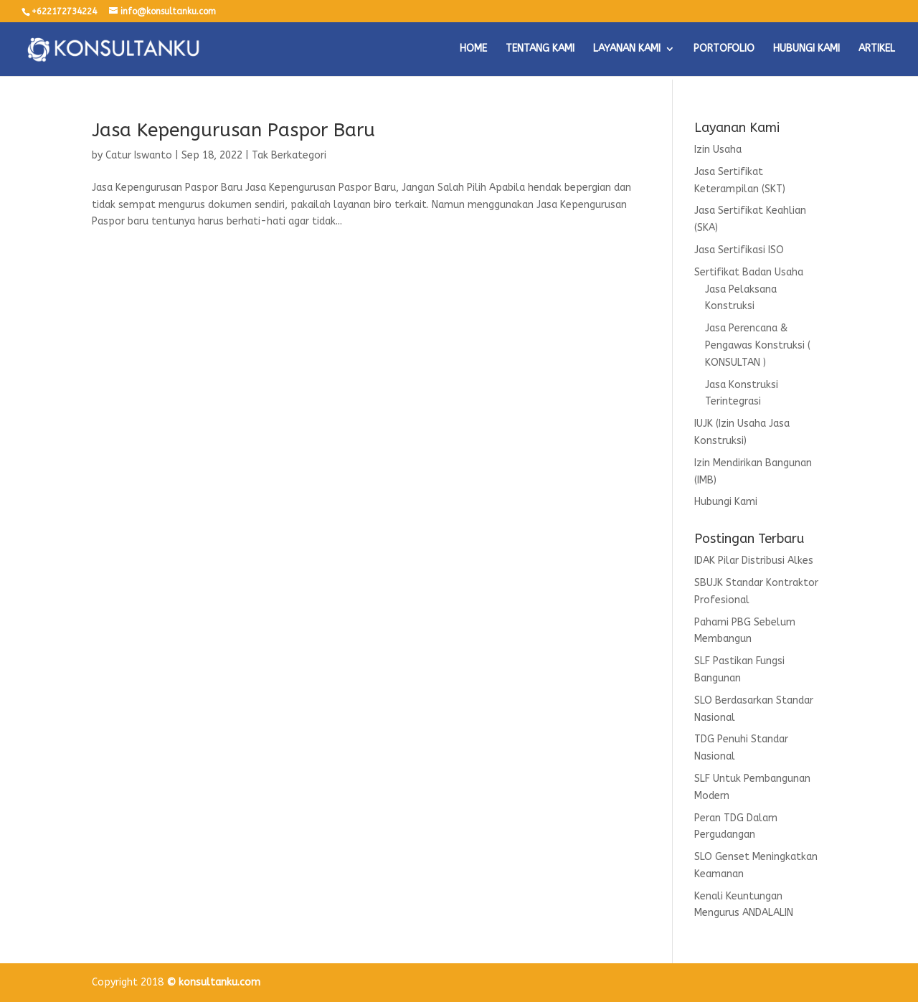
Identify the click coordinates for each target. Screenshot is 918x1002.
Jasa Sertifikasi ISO (739, 250)
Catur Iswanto (138, 155)
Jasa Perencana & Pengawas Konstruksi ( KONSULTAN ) (757, 345)
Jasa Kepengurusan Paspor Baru (233, 130)
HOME (473, 49)
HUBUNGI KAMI (806, 49)
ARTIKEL (876, 49)
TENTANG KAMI (540, 49)
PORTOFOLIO (724, 49)
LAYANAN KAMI (627, 49)
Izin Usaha (718, 149)
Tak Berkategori (289, 155)
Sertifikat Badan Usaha (748, 272)
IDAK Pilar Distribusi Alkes (753, 560)
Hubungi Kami (725, 502)
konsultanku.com (219, 982)
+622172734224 (64, 11)
